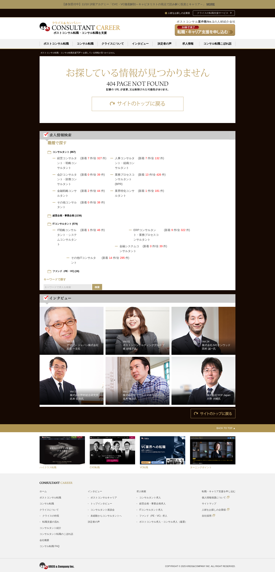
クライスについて (113, 43)
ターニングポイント (201, 467)
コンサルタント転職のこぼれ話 (56, 533)
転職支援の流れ (50, 521)
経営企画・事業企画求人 (152, 503)
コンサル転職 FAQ (49, 546)
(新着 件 (86, 158)
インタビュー (140, 43)
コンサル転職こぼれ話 (217, 43)
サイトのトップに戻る (137, 104)
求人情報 (187, 43)
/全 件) (99, 158)
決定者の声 (164, 43)
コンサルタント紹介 (50, 527)
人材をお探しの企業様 (215, 509)
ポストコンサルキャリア (104, 497)
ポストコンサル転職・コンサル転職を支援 (80, 32)
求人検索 (141, 491)
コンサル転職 (85, 43)
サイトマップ (209, 503)
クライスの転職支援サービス (212, 13)
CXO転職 (95, 467)
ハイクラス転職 (48, 467)
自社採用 (208, 515)
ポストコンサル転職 (56, 43)
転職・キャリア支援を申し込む (218, 491)
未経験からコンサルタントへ (106, 515)
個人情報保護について (215, 497)
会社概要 (44, 540)
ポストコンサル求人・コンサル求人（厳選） (163, 521)
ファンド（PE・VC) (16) (66, 271)
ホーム (43, 491)
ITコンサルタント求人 (151, 509)
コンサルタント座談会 (103, 509)
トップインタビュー (101, 503)
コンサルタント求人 (150, 497)
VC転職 (144, 467)
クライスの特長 (50, 515)
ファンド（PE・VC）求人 (153, 515)
